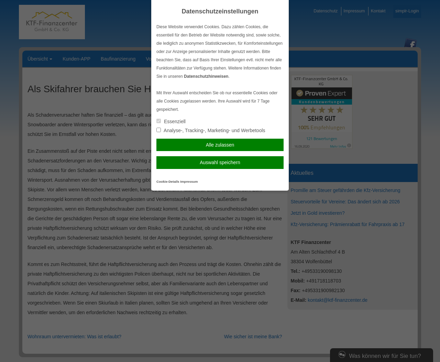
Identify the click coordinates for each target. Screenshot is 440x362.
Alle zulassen (220, 145)
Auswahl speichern (220, 162)
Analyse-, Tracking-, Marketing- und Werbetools (210, 130)
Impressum (189, 181)
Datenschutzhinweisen (206, 76)
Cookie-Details (167, 181)
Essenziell (171, 121)
